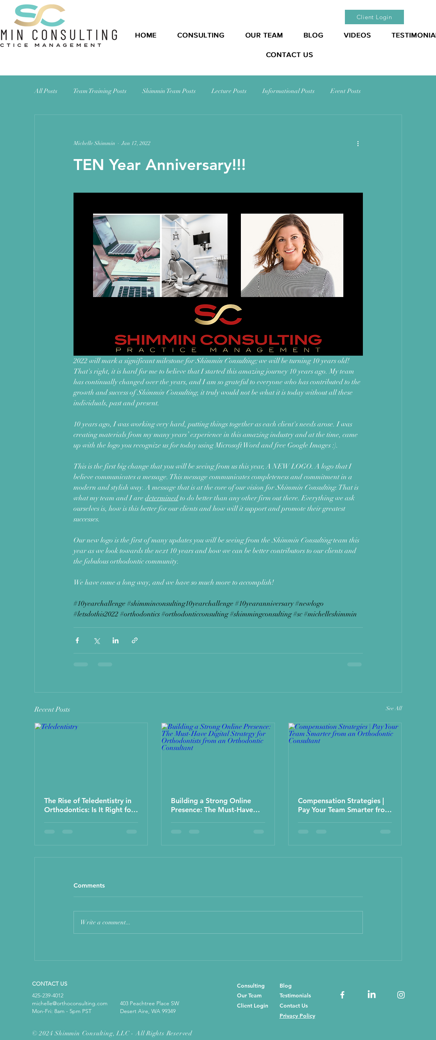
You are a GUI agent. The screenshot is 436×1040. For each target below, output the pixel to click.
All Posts (45, 91)
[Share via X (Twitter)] (96, 640)
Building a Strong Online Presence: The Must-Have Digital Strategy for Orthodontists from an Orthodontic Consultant (212, 805)
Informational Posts (288, 91)
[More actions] (358, 143)
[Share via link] (134, 640)
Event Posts (345, 91)
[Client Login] (374, 17)
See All (394, 708)
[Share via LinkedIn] (115, 640)
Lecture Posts (229, 91)
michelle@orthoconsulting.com (70, 1003)
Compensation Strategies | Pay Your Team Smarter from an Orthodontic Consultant (344, 805)
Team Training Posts (100, 91)
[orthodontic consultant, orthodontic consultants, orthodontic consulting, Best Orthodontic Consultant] (342, 995)
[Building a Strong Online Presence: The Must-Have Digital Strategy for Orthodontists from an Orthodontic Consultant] (218, 754)
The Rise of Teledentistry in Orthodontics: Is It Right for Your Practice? (89, 805)
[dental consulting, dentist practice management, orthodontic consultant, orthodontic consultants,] (372, 995)
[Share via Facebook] (77, 640)
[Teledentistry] (91, 754)
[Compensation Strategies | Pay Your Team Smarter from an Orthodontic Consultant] (345, 754)
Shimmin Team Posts (169, 91)
